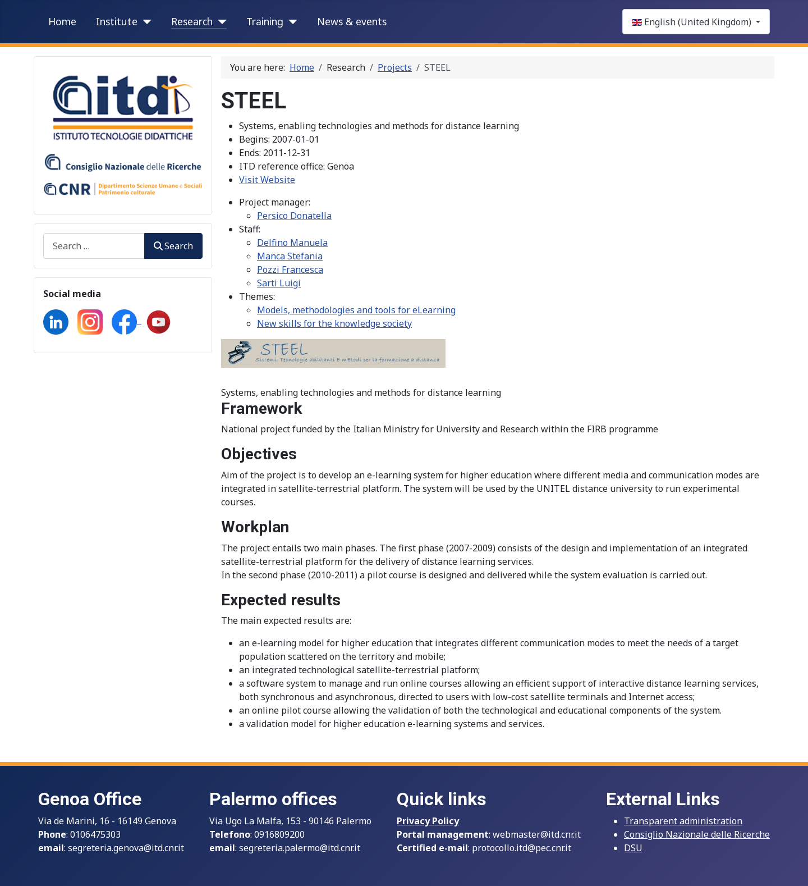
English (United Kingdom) (693, 22)
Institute (116, 21)
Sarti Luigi (279, 283)
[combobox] (94, 245)
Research (192, 21)
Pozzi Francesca (290, 269)
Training (264, 21)
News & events (352, 21)
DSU (633, 848)
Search (173, 246)
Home (62, 21)
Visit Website (267, 179)
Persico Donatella (294, 215)
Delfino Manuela (292, 242)
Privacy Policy (428, 821)
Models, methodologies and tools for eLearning (356, 310)
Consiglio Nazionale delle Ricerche (697, 834)
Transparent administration (683, 821)
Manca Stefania (290, 256)
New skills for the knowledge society (334, 323)
